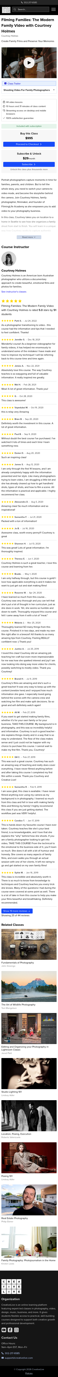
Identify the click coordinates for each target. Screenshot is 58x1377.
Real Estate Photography (14, 1218)
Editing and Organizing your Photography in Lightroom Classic (25, 1048)
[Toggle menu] (53, 9)
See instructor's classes (13, 291)
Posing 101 (6, 1176)
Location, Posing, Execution (16, 1134)
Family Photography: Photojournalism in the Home (28, 1260)
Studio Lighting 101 (11, 1091)
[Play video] (29, 62)
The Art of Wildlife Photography (18, 1004)
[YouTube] (3, 1329)
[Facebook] (10, 1329)
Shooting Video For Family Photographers (26, 90)
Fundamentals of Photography (17, 962)
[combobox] (30, 9)
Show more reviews (17, 911)
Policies (29, 1373)
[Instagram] (16, 1329)
